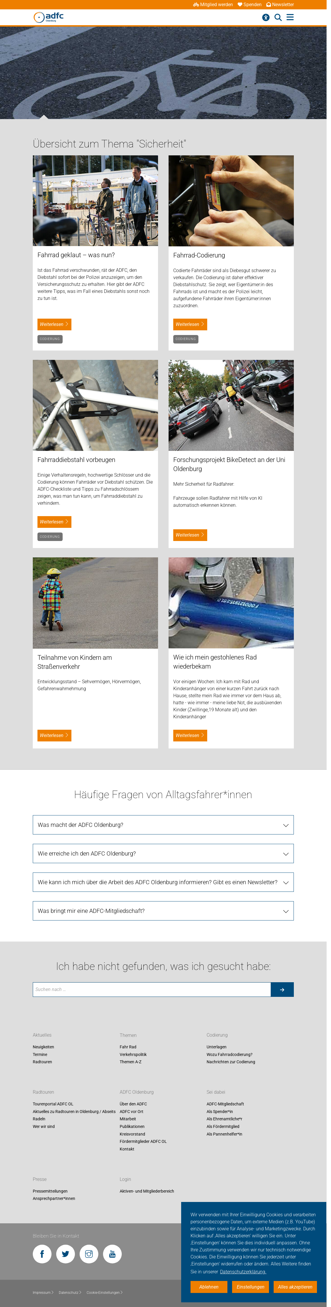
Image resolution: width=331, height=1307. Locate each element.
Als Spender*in (220, 1111)
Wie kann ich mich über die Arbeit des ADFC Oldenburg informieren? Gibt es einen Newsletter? (157, 882)
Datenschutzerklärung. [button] (243, 1272)
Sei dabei (216, 1092)
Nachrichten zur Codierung (231, 1062)
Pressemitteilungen (50, 1191)
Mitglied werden (213, 4)
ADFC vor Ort (131, 1111)
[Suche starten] (282, 990)
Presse (40, 1179)
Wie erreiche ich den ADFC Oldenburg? (87, 853)
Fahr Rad (128, 1047)
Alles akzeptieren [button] (295, 1287)
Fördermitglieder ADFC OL (143, 1141)
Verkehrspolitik (133, 1054)
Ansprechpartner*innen (54, 1198)
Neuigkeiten (43, 1047)
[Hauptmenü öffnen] (290, 17)
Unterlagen (217, 1047)
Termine (40, 1054)
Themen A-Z (130, 1062)
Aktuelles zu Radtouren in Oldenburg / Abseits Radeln (74, 1115)
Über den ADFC (133, 1104)
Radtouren (42, 1062)
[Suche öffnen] (278, 17)
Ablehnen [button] (209, 1287)
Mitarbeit (128, 1119)
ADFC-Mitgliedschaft (225, 1104)
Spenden (250, 4)
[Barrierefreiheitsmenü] (266, 17)
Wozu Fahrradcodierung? (230, 1054)
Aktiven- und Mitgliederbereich (147, 1191)
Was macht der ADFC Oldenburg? (80, 824)
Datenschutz (70, 1293)
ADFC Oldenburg (137, 1092)
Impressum (43, 1293)
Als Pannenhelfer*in (224, 1134)
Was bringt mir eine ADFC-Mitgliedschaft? (91, 910)
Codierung (50, 339)
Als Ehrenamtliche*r (224, 1119)
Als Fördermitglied (223, 1126)
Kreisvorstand (132, 1134)
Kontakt (127, 1149)
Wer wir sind (44, 1126)
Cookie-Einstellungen (105, 1293)
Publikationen (132, 1126)
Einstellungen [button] (251, 1287)
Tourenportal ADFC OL (53, 1104)
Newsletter (280, 4)
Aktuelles (42, 1035)
